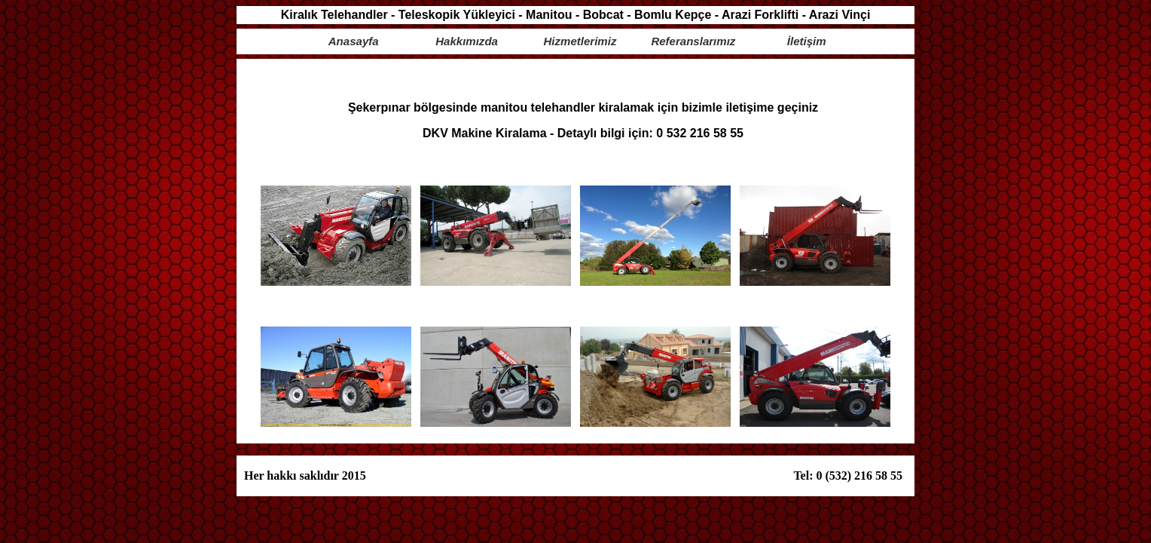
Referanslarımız (693, 41)
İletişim (806, 41)
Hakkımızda (466, 41)
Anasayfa (353, 41)
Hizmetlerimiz (580, 41)
